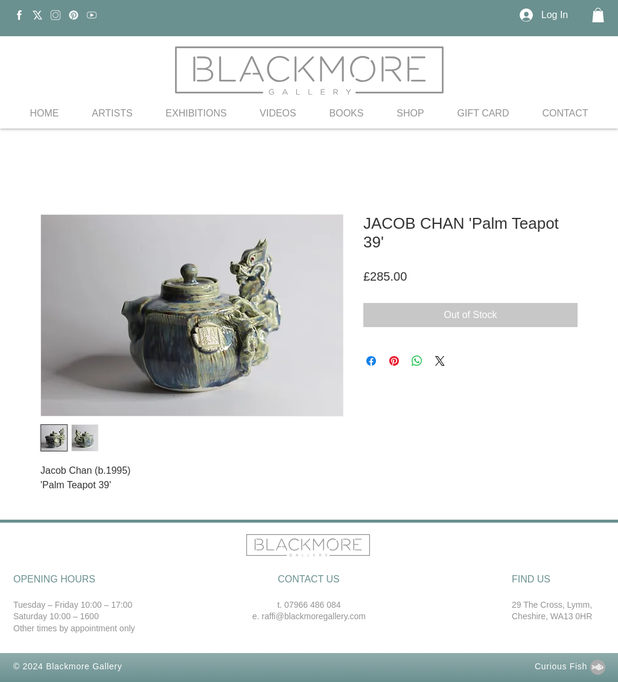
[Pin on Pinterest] (394, 361)
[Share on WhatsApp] (417, 361)
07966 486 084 (312, 605)
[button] (598, 15)
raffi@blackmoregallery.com (314, 616)
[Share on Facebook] (371, 361)
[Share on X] (440, 361)
